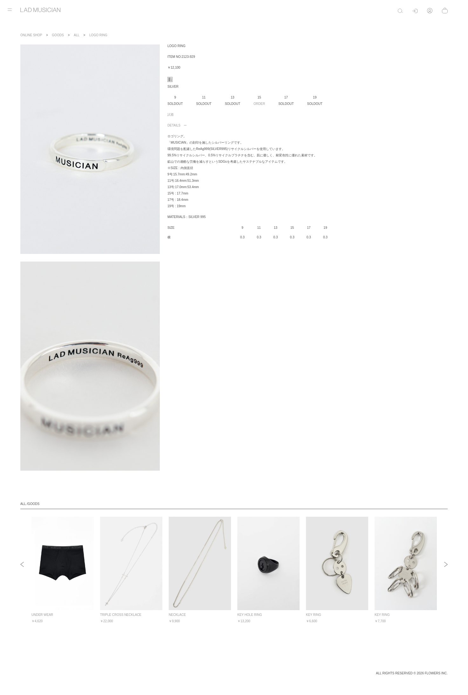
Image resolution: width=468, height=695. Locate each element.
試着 (170, 114)
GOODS (58, 35)
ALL (76, 35)
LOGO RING (98, 35)
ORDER (259, 104)
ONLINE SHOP (31, 35)
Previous (22, 565)
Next (446, 565)
